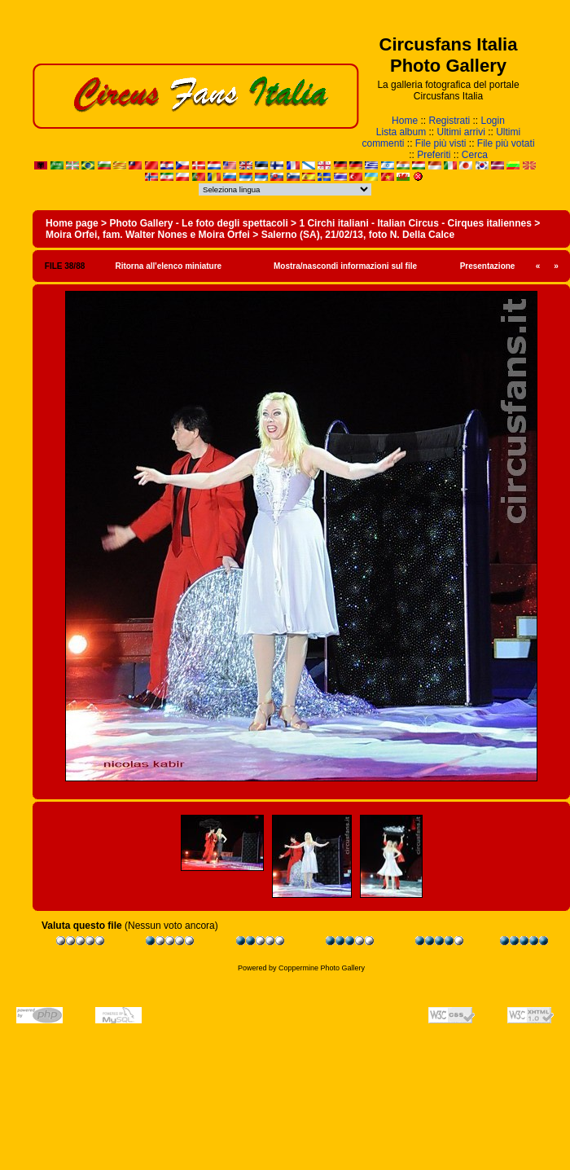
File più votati (506, 143)
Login (493, 120)
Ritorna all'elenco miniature (168, 266)
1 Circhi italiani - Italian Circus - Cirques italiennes (415, 223)
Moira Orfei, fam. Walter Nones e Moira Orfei (148, 234)
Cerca (475, 155)
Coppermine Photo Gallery (321, 968)
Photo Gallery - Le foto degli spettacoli (198, 223)
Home (405, 120)
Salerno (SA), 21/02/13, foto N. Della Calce (357, 234)
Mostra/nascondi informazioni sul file (345, 266)
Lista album (401, 132)
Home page (72, 223)
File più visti (441, 143)
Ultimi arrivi (461, 132)
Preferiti (433, 155)
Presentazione (487, 266)
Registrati (449, 120)
